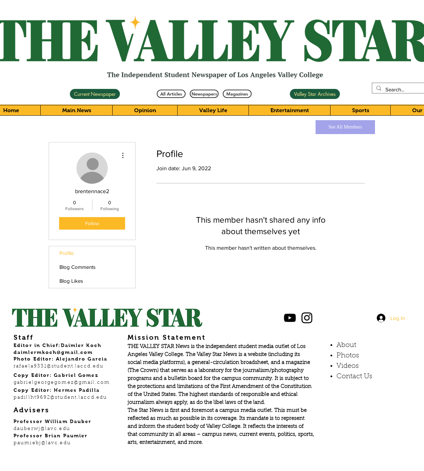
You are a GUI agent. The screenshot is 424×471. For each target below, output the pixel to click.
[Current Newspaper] (95, 94)
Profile (66, 253)
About (346, 345)
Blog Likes (71, 281)
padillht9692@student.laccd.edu (60, 397)
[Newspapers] (204, 94)
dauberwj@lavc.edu (42, 429)
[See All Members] (345, 127)
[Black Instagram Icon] (307, 318)
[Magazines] (237, 94)
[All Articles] (171, 94)
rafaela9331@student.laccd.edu (59, 366)
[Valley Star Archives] (315, 94)
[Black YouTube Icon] (290, 318)
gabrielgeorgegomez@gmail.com (62, 382)
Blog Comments (77, 267)
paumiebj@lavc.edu (42, 443)
